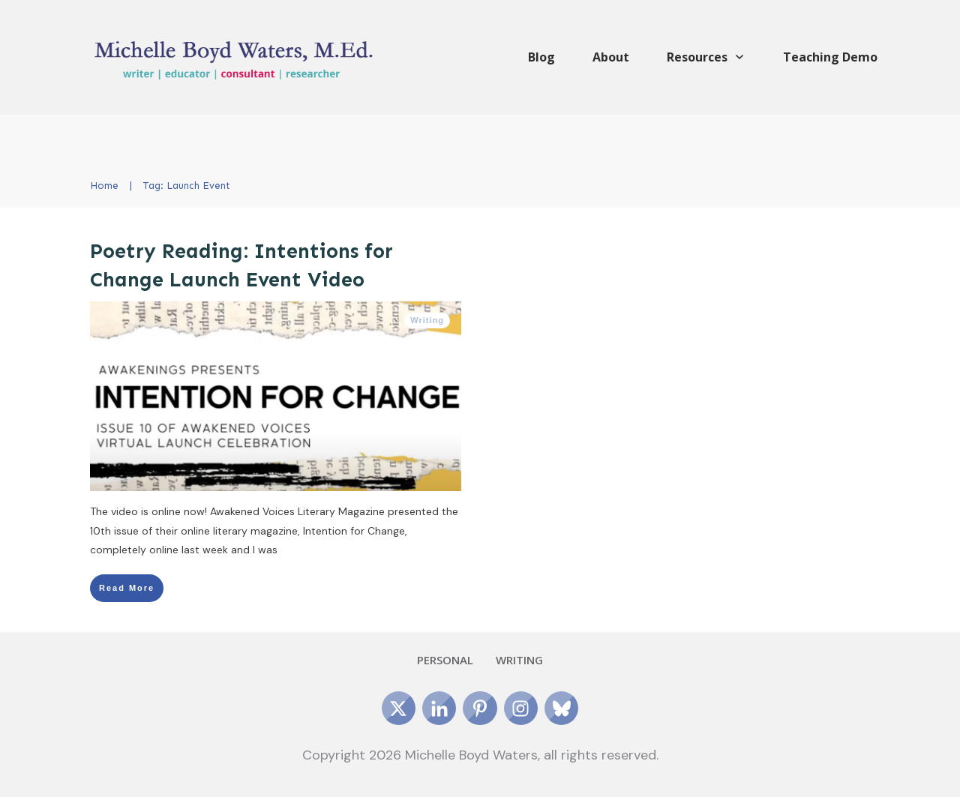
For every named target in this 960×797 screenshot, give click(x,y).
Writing (427, 320)
